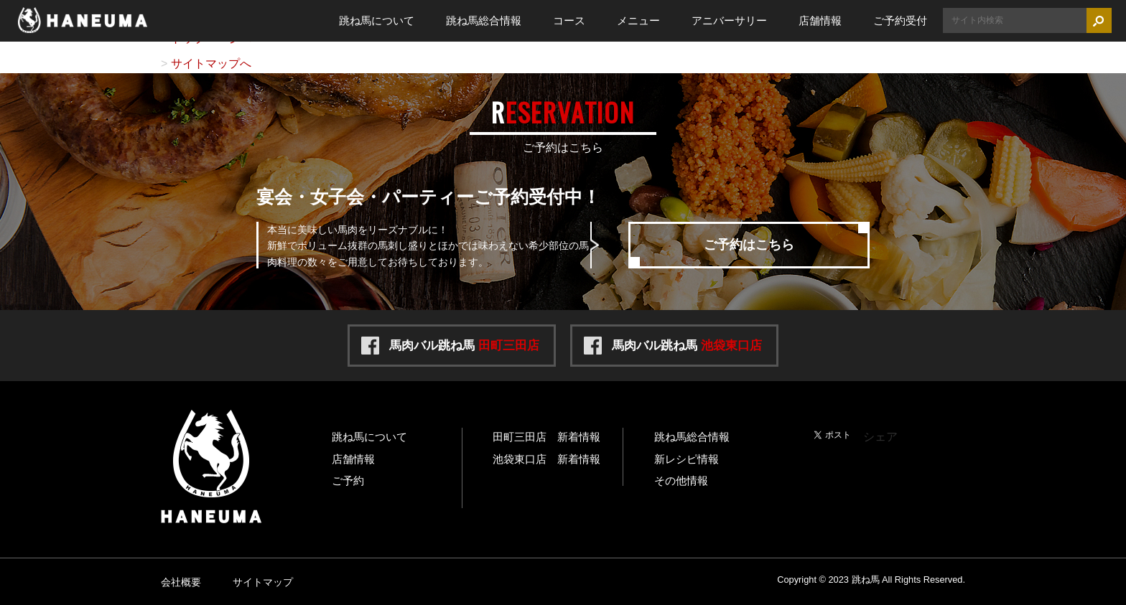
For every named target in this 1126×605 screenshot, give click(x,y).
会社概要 (181, 582)
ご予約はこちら (749, 245)
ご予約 (348, 480)
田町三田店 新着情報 (546, 437)
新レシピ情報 (686, 459)
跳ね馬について (376, 20)
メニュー (638, 20)
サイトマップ (263, 582)
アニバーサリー (729, 20)
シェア (880, 437)
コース (569, 20)
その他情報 (681, 480)
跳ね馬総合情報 (483, 20)
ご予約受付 (900, 20)
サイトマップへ (211, 63)
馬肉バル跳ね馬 (464, 345)
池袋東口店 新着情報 (546, 459)
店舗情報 (820, 20)
